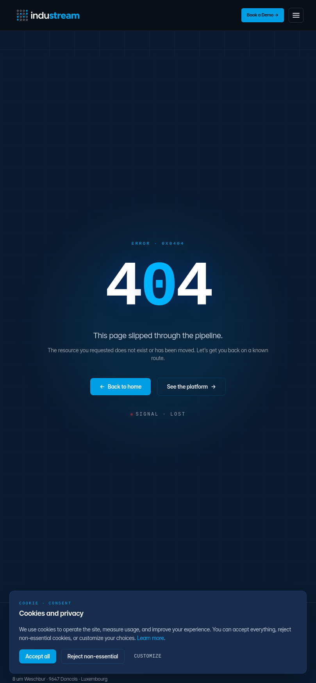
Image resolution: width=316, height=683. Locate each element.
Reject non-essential (93, 656)
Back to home (120, 387)
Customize (147, 656)
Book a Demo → (263, 15)
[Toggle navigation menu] (296, 15)
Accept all (37, 656)
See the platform (191, 387)
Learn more (150, 638)
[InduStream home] (48, 15)
